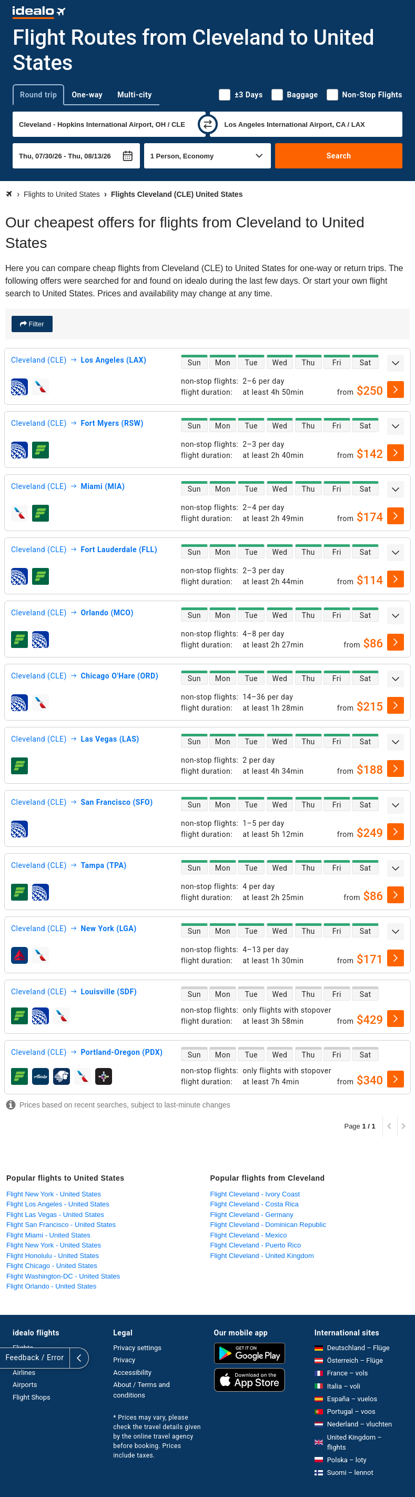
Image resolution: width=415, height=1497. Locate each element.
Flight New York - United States (53, 1194)
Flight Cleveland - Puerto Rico (255, 1245)
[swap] (208, 124)
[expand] (395, 363)
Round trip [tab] (38, 95)
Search (339, 156)
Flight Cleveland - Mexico (248, 1235)
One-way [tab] (87, 95)
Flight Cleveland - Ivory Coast (255, 1194)
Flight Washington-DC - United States (63, 1276)
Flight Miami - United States (48, 1235)
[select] (395, 389)
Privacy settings (137, 1348)
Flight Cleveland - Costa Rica (254, 1204)
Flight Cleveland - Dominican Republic (268, 1225)
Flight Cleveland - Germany (251, 1215)
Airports (25, 1385)
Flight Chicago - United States (51, 1266)
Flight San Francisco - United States (61, 1225)
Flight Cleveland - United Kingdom (262, 1256)
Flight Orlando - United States (51, 1286)
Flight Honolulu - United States (52, 1256)
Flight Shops (31, 1397)
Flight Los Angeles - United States (57, 1204)
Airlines (24, 1372)
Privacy (124, 1360)
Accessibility (132, 1372)
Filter (35, 324)
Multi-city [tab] (134, 95)
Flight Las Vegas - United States (55, 1215)
